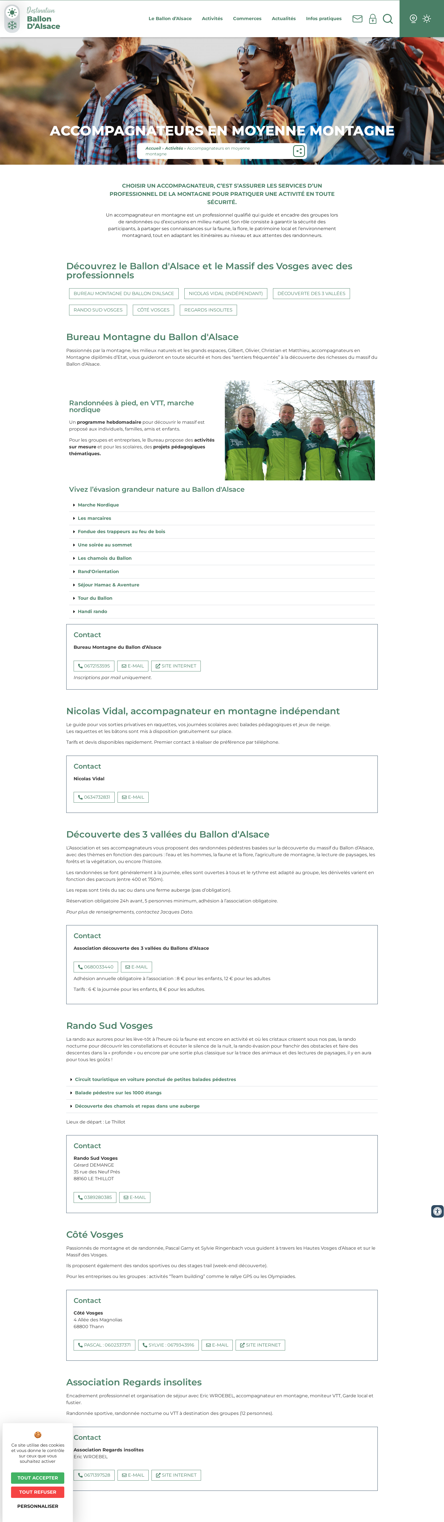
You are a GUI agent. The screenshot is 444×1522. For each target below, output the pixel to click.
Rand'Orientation (98, 571)
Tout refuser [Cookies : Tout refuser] (37, 1492)
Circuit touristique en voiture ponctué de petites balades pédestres (155, 1079)
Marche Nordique (98, 505)
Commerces (248, 19)
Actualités (285, 19)
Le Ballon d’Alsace (172, 19)
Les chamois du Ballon (105, 558)
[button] (222, 505)
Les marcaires (94, 518)
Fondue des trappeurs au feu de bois (121, 531)
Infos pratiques (325, 19)
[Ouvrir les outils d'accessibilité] (437, 1211)
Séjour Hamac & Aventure (108, 585)
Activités (214, 19)
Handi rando (92, 611)
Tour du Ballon (95, 598)
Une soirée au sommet (105, 545)
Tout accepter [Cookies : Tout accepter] (38, 1478)
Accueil (153, 148)
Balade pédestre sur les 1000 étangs (118, 1092)
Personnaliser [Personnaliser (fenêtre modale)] (37, 1506)
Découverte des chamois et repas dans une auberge (137, 1106)
